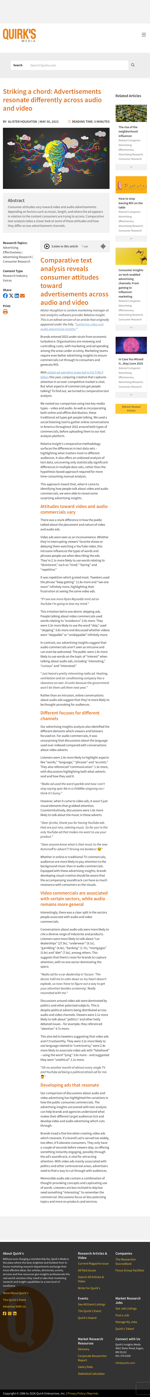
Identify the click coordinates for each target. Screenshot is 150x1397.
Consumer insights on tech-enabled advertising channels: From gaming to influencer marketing (131, 283)
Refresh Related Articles (131, 408)
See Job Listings (126, 1308)
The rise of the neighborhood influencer (128, 131)
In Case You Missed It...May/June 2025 (131, 361)
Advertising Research (17, 257)
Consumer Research (16, 261)
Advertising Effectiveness (12, 249)
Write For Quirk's (89, 1288)
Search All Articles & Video (91, 1279)
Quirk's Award (87, 1318)
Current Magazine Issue (93, 1263)
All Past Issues (87, 1270)
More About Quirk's (16, 1293)
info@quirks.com (125, 1363)
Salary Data (85, 1367)
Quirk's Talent (124, 1329)
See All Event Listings (91, 1304)
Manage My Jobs (126, 1322)
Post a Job (122, 1315)
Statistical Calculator (91, 1374)
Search (17, 65)
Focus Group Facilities (129, 1270)
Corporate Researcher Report (92, 1358)
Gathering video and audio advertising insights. (72, 326)
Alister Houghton (22, 121)
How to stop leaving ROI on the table (131, 203)
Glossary (83, 1349)
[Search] (78, 65)
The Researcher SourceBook (125, 1261)
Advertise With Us (14, 1306)
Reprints (92, 1393)
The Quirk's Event (14, 1300)
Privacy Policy (76, 1393)
